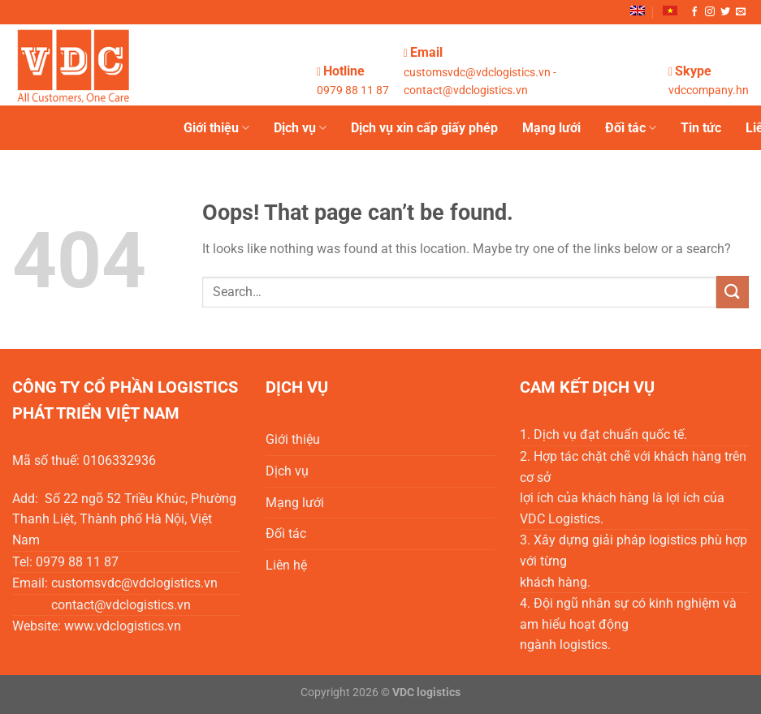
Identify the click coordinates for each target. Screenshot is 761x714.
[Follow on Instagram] (710, 12)
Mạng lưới (551, 127)
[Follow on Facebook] (694, 12)
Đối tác (630, 128)
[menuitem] (637, 10)
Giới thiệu (216, 128)
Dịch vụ (300, 128)
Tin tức (701, 127)
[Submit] (732, 292)
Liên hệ (286, 565)
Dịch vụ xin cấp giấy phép (424, 127)
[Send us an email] (741, 12)
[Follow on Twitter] (725, 12)
